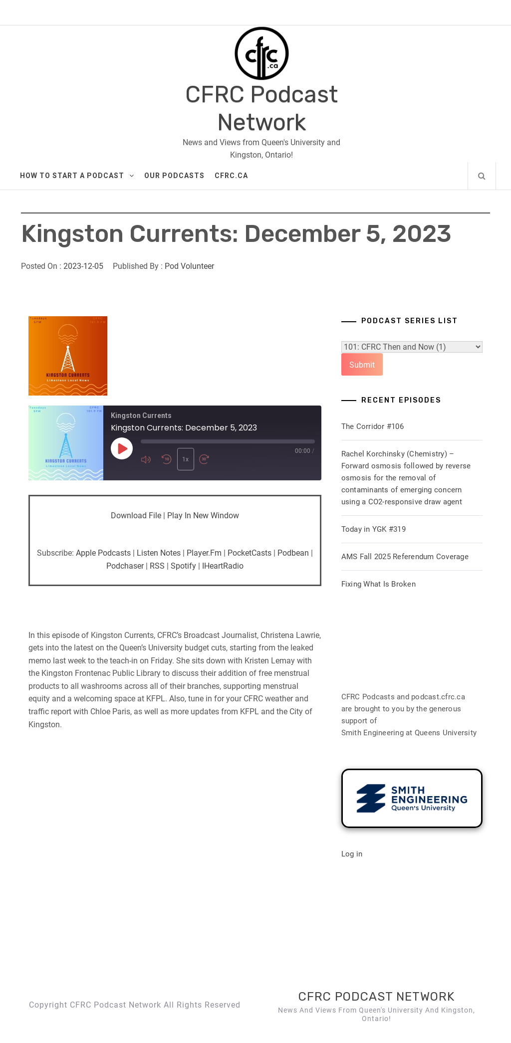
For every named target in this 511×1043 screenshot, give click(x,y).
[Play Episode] (122, 448)
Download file (136, 515)
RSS (157, 566)
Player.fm (204, 553)
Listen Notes (159, 553)
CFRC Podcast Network (261, 108)
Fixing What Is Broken (378, 584)
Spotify (183, 566)
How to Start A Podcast (77, 176)
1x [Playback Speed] (185, 459)
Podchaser (125, 566)
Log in (352, 853)
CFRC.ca (231, 176)
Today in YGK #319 (373, 529)
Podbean (293, 553)
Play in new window (203, 515)
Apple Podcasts (103, 553)
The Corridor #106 (372, 426)
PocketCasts (249, 553)
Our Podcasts (174, 176)
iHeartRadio (223, 566)
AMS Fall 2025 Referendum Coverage (405, 556)
